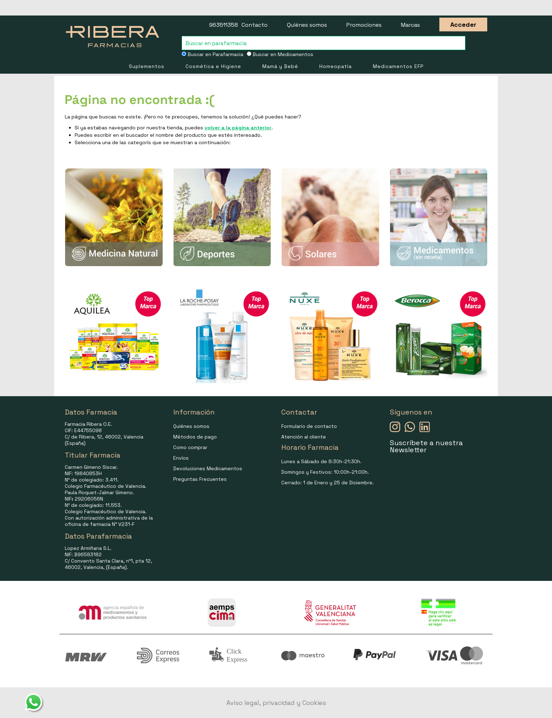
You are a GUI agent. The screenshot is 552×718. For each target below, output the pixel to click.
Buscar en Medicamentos (280, 54)
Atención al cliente (303, 437)
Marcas (410, 25)
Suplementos (146, 66)
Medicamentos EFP (398, 66)
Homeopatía (335, 66)
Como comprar (190, 447)
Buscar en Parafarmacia (212, 54)
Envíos (181, 458)
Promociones (364, 25)
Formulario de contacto (309, 426)
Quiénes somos (307, 25)
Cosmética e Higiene (213, 66)
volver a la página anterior (238, 127)
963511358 (223, 25)
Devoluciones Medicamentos (207, 468)
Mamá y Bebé (280, 66)
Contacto (255, 25)
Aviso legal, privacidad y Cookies (276, 703)
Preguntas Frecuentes (200, 479)
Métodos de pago (195, 437)
